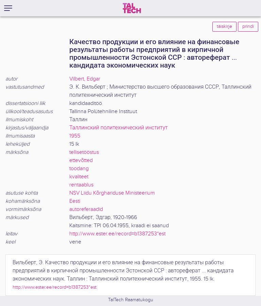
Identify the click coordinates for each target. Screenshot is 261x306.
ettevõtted (81, 160)
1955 (74, 136)
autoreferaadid (86, 209)
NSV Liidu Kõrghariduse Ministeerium (112, 193)
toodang (79, 168)
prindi (248, 26)
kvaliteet (78, 177)
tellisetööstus (84, 152)
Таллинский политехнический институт (118, 128)
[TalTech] (131, 8)
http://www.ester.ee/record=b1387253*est (117, 234)
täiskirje (224, 26)
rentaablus (81, 185)
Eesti (74, 201)
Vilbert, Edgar (84, 79)
